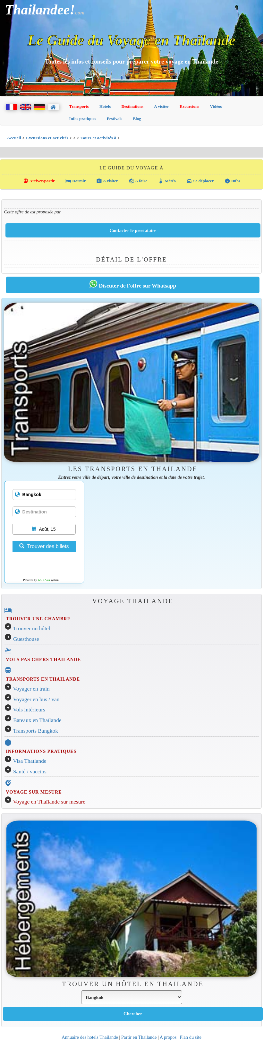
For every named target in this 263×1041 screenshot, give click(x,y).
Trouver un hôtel (31, 628)
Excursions (189, 106)
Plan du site (190, 1037)
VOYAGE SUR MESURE (34, 792)
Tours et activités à (99, 137)
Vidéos (216, 106)
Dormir (75, 181)
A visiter (161, 106)
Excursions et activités (47, 137)
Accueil (14, 137)
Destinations (132, 106)
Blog (137, 118)
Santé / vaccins (30, 772)
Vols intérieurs (29, 710)
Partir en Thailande (139, 1037)
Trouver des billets (44, 546)
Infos (232, 181)
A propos (168, 1037)
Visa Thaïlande (30, 761)
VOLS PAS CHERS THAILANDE (43, 659)
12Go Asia (44, 579)
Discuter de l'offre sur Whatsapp (132, 284)
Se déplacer (200, 181)
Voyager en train (31, 689)
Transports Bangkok (35, 731)
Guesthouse (26, 639)
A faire (138, 181)
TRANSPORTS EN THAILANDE (43, 679)
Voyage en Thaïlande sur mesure (49, 802)
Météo (167, 181)
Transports (79, 106)
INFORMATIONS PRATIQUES (41, 751)
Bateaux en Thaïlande (37, 720)
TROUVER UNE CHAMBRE (38, 618)
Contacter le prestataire (132, 230)
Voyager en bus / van (36, 699)
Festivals (114, 118)
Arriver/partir (39, 181)
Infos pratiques (82, 118)
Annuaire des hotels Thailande (90, 1037)
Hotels (105, 106)
